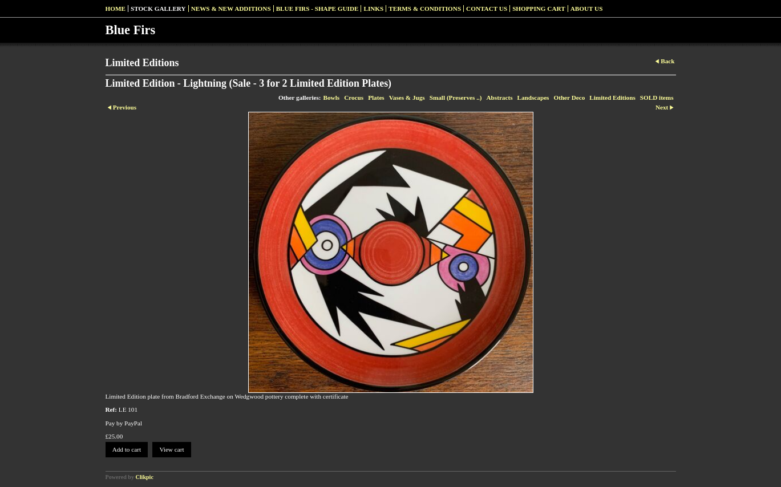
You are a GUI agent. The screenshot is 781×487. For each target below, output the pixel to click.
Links (373, 8)
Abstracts (500, 97)
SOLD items (657, 97)
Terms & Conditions (425, 8)
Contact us (486, 8)
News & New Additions (231, 8)
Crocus (353, 97)
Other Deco (569, 97)
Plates (376, 97)
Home (116, 8)
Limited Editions (612, 97)
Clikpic (144, 477)
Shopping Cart (538, 8)
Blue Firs (131, 30)
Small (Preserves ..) (456, 97)
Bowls (331, 97)
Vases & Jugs (407, 97)
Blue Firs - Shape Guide (317, 8)
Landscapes (533, 97)
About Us (586, 8)
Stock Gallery (158, 8)
